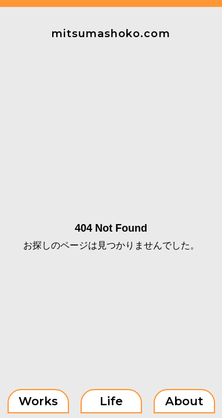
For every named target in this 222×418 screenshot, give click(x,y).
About (184, 401)
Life (111, 401)
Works (38, 401)
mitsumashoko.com (111, 33)
